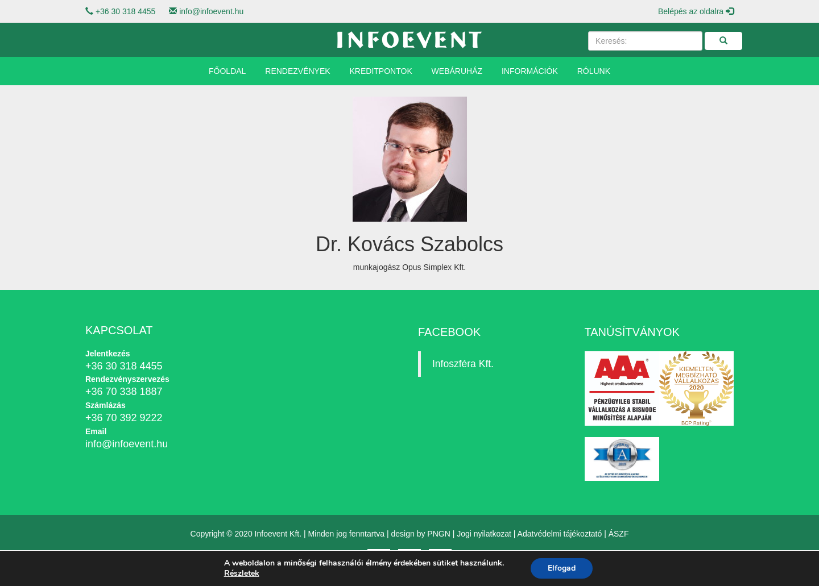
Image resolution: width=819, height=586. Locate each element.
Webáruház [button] (457, 71)
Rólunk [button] (593, 71)
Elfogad (562, 568)
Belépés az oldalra (696, 11)
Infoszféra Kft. (463, 363)
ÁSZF (619, 533)
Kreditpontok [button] (381, 71)
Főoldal (227, 71)
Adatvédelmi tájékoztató (560, 533)
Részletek (241, 573)
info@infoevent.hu (211, 11)
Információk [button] (530, 71)
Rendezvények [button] (297, 71)
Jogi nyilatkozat (484, 533)
